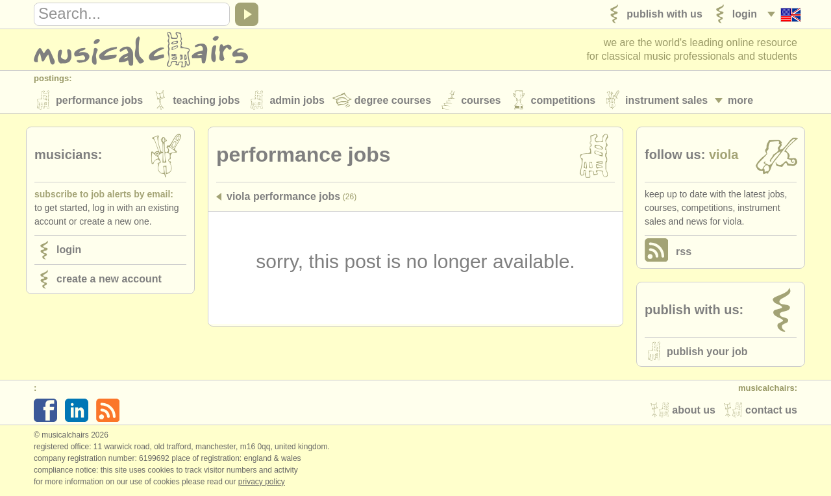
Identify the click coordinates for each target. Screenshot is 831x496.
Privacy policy (261, 482)
